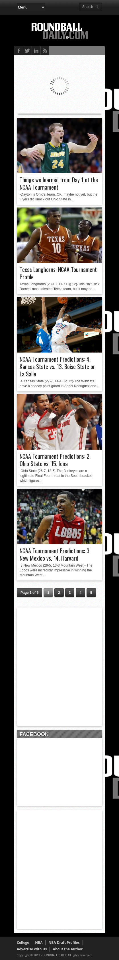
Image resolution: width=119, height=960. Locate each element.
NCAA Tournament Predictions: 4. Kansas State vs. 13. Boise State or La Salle (57, 366)
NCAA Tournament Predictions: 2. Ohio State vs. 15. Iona (55, 460)
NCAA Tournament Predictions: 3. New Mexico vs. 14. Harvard (55, 554)
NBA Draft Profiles (63, 942)
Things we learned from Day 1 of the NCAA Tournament (59, 183)
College (23, 942)
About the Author (68, 949)
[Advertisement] (59, 666)
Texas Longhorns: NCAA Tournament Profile (58, 273)
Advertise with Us (32, 949)
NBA (38, 942)
